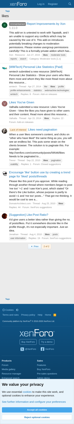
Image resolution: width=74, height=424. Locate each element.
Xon (11, 55)
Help (40, 315)
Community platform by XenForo (28, 321)
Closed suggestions (51, 164)
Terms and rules (10, 315)
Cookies (8, 310)
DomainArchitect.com (20, 203)
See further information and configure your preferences (34, 401)
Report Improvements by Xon (37, 23)
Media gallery (8, 369)
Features (41, 365)
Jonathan (14, 234)
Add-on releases (49, 94)
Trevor (12, 160)
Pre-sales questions (47, 373)
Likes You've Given (21, 102)
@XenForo (28, 349)
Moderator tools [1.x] (50, 58)
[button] (17, 310)
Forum (5, 365)
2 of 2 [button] (46, 246)
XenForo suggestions (41, 207)
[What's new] (62, 4)
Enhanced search (10, 378)
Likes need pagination (33, 129)
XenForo (47, 349)
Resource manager (11, 373)
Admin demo (43, 378)
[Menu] (5, 4)
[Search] (69, 4)
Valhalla (13, 118)
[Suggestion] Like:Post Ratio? (28, 214)
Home (48, 315)
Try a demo (46, 342)
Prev (34, 246)
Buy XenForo (28, 342)
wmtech (13, 86)
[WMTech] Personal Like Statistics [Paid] (35, 67)
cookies (27, 391)
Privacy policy (28, 315)
